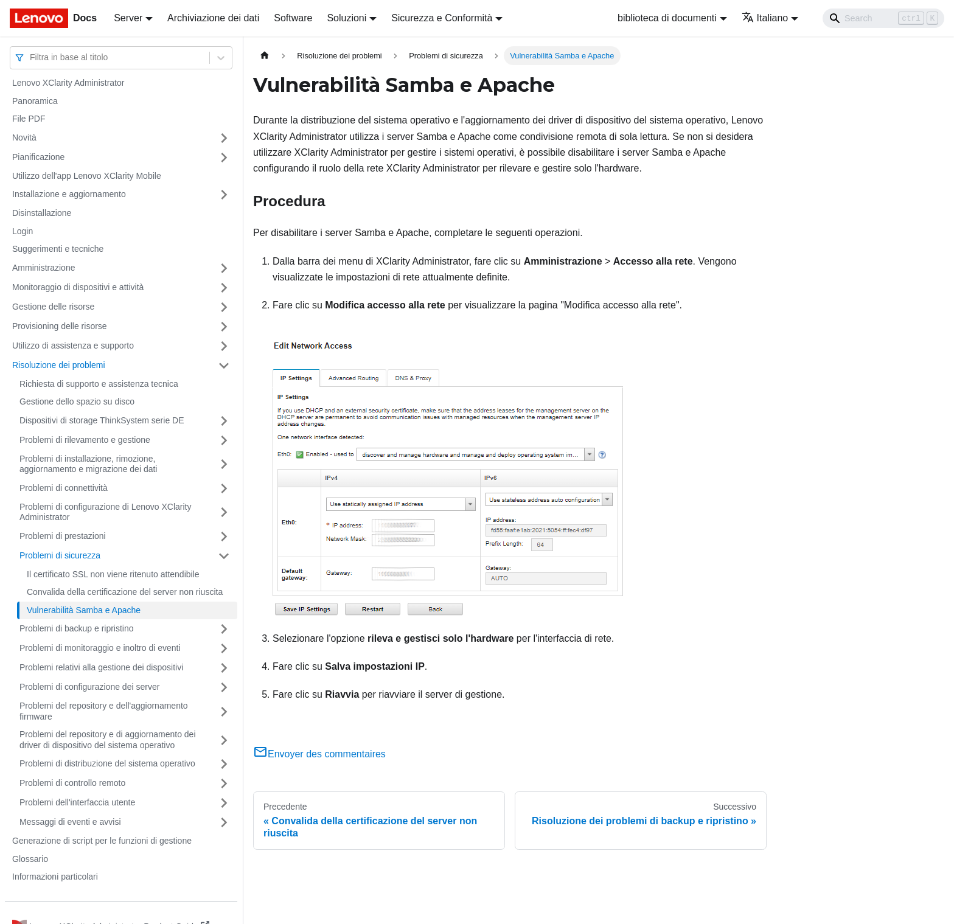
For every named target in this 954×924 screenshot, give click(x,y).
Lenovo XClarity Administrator (68, 83)
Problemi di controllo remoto (72, 783)
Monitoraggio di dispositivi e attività (78, 287)
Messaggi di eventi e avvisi (70, 822)
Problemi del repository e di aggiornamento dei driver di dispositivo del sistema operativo (107, 739)
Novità (24, 137)
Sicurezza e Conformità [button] (441, 18)
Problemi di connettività (63, 488)
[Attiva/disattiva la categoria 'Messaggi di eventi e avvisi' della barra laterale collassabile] (224, 822)
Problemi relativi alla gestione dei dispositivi (101, 667)
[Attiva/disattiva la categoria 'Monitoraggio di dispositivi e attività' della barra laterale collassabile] (224, 287)
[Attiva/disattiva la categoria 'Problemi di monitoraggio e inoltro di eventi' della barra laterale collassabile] (224, 648)
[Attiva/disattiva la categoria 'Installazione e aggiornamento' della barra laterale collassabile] (224, 194)
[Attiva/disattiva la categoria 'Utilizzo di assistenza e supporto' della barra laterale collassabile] (224, 346)
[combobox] (31, 57)
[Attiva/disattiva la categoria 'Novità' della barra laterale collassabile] (224, 138)
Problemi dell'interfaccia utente (77, 802)
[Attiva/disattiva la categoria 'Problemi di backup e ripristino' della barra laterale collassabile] (224, 629)
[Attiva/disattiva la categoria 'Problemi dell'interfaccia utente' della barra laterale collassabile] (224, 803)
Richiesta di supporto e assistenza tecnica (98, 384)
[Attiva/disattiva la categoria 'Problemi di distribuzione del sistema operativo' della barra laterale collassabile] (224, 764)
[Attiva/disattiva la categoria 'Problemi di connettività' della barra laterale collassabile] (224, 488)
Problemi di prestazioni (62, 536)
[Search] (883, 18)
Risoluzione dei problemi (58, 365)
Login (22, 231)
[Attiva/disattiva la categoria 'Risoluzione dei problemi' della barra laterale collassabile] (224, 365)
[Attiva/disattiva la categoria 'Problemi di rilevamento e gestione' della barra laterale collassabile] (224, 440)
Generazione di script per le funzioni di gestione (102, 841)
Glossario (30, 859)
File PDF (28, 118)
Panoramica (35, 101)
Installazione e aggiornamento (69, 194)
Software (293, 18)
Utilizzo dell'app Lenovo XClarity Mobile (86, 176)
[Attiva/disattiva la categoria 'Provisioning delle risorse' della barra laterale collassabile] (224, 326)
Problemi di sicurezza (59, 555)
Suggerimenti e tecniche (57, 249)
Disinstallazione (41, 213)
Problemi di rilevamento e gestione (84, 440)
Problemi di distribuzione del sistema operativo (107, 763)
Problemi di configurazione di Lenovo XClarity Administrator (105, 512)
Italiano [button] (765, 18)
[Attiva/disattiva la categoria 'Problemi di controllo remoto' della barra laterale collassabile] (224, 783)
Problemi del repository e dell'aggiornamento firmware (103, 711)
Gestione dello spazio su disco (76, 401)
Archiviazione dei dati (213, 18)
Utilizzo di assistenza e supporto (73, 345)
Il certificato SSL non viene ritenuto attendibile (113, 574)
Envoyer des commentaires (319, 754)
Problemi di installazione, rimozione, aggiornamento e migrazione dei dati (88, 464)
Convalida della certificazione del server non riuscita (125, 592)
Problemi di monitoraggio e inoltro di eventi (100, 648)
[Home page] (264, 55)
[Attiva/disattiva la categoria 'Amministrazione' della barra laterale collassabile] (224, 268)
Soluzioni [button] (346, 18)
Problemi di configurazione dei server (89, 687)
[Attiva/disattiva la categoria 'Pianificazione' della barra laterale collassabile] (224, 157)
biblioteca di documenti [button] (667, 18)
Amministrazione (43, 268)
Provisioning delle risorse (59, 326)
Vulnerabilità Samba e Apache (84, 610)
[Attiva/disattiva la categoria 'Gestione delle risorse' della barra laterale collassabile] (224, 307)
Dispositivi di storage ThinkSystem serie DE (101, 420)
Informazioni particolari (55, 876)
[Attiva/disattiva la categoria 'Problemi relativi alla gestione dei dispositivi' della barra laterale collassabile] (224, 668)
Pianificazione (38, 157)
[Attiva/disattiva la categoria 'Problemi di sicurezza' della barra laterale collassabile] (224, 556)
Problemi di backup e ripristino (76, 628)
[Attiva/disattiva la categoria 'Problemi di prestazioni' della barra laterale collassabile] (224, 536)
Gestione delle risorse (53, 306)
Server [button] (128, 18)
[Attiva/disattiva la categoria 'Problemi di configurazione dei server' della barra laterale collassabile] (224, 687)
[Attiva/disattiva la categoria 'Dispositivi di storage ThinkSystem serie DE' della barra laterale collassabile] (224, 421)
